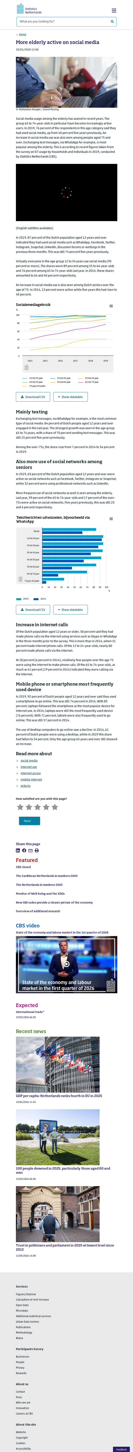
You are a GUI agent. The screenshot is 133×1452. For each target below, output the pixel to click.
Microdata (22, 1311)
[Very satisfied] (54, 807)
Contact (20, 1392)
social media (29, 760)
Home (22, 34)
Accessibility (23, 1449)
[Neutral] (37, 807)
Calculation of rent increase (32, 1300)
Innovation (22, 1408)
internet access (31, 773)
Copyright (22, 1438)
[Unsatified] (29, 807)
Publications (23, 1327)
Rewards (21, 1373)
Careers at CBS (24, 1414)
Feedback (121, 1449)
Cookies (20, 1443)
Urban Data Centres (27, 1322)
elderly (26, 786)
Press (19, 1397)
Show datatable (70, 397)
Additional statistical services (33, 1316)
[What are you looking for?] (66, 21)
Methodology (24, 1332)
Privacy (20, 1368)
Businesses (22, 1357)
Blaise (19, 1338)
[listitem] (18, 850)
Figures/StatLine (26, 1294)
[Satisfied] (46, 807)
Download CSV (33, 397)
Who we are (23, 1403)
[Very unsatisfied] (20, 807)
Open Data (22, 1305)
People (20, 1362)
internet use (29, 767)
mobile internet (31, 779)
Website (21, 1432)
